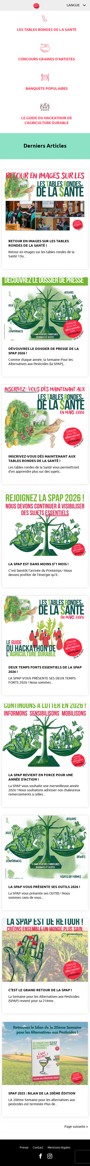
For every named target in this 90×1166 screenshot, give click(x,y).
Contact (38, 1147)
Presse (24, 1147)
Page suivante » (76, 1127)
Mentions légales (59, 1147)
